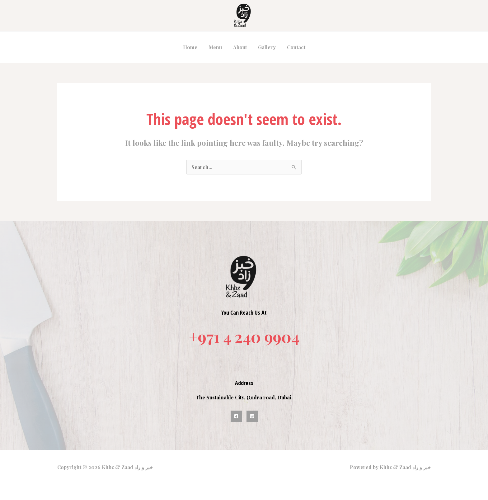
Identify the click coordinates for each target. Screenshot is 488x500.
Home (192, 47)
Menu (216, 47)
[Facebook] (236, 416)
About (240, 47)
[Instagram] (252, 416)
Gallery (265, 47)
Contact (293, 47)
